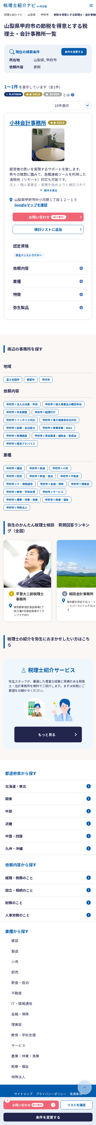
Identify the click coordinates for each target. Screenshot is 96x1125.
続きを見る (50, 190)
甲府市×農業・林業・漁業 (22, 499)
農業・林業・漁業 (25, 1055)
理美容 (16, 1024)
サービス (18, 1045)
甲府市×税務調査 (16, 435)
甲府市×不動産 (69, 476)
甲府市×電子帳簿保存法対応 (59, 420)
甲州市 (46, 379)
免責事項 (76, 1094)
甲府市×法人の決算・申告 (22, 404)
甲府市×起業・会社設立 (20, 428)
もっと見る (47, 734)
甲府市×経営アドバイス (20, 443)
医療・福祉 (20, 1066)
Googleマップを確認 (30, 204)
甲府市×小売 (60, 468)
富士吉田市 (12, 379)
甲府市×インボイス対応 (20, 420)
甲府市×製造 (37, 468)
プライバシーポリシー (51, 1094)
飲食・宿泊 (20, 982)
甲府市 (45, 14)
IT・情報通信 (21, 1003)
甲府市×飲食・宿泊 (41, 476)
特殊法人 (18, 1076)
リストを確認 (76, 1105)
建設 (14, 940)
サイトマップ (23, 1094)
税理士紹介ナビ (13, 14)
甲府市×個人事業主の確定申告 (63, 404)
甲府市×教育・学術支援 (20, 492)
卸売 (14, 972)
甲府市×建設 (14, 468)
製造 (14, 951)
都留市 (31, 379)
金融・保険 (20, 1014)
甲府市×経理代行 (45, 412)
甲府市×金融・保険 (52, 484)
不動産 (16, 993)
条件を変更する (74, 51)
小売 (14, 961)
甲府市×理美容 (80, 484)
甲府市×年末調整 (16, 412)
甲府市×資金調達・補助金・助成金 (55, 435)
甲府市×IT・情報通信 (19, 484)
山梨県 (31, 14)
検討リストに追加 (48, 229)
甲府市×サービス (52, 492)
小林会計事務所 (28, 122)
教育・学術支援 (23, 1034)
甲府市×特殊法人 (16, 507)
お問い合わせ (24, 1104)
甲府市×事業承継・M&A (57, 428)
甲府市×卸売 (14, 476)
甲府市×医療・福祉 (57, 499)
